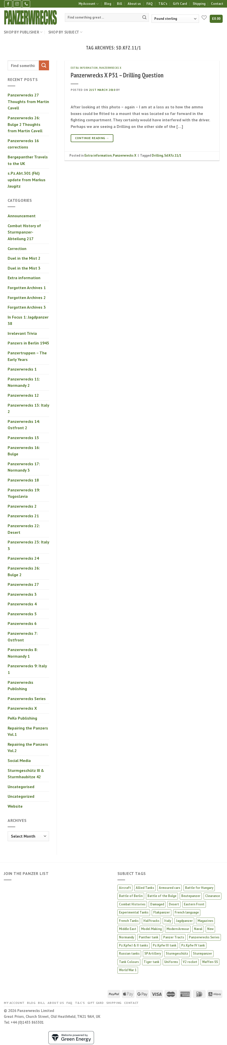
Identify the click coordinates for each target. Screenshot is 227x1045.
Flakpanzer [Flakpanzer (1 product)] (161, 912)
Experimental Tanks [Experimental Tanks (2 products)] (133, 912)
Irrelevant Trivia (22, 333)
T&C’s (162, 4)
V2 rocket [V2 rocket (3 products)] (190, 962)
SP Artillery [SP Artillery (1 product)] (152, 953)
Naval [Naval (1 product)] (198, 929)
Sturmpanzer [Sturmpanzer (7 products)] (202, 953)
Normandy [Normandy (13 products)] (126, 937)
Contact (217, 4)
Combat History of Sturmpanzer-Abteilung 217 (24, 232)
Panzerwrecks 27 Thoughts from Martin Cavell (28, 101)
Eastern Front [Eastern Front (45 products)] (194, 904)
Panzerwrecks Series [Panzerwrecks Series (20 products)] (204, 937)
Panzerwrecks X (22, 708)
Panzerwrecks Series (27, 698)
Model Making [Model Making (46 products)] (151, 929)
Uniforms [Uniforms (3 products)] (171, 962)
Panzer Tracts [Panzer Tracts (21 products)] (173, 937)
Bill (119, 4)
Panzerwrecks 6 (22, 623)
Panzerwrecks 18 (23, 480)
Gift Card (180, 4)
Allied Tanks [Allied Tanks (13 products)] (145, 888)
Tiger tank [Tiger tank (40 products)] (151, 962)
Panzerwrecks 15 (23, 437)
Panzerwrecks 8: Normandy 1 (23, 653)
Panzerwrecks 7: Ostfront (23, 636)
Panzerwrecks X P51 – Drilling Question (117, 75)
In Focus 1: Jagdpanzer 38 (28, 320)
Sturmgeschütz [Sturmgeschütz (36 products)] (177, 953)
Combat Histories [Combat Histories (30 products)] (132, 904)
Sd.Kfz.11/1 (172, 155)
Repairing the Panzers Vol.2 (28, 747)
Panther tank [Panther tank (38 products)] (148, 937)
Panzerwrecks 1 (22, 369)
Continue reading (92, 138)
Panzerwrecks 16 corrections (23, 144)
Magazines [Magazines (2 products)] (205, 921)
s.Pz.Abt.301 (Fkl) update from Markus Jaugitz (27, 180)
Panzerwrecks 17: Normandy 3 (24, 467)
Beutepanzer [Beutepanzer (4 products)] (190, 896)
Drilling (157, 155)
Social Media (19, 760)
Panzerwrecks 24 (23, 558)
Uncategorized (21, 796)
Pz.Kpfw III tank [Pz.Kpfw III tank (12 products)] (164, 945)
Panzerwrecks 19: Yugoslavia (24, 493)
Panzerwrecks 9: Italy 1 (27, 669)
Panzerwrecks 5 (22, 613)
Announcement (22, 215)
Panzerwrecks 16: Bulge (24, 451)
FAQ (149, 4)
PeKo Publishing (22, 718)
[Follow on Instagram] (17, 4)
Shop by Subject (65, 32)
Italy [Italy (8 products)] (167, 921)
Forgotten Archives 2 (27, 297)
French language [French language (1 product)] (187, 912)
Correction (17, 248)
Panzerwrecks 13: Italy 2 (28, 408)
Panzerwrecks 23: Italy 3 (28, 545)
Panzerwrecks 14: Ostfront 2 (24, 424)
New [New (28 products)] (210, 929)
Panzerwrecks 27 (23, 584)
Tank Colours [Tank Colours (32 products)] (129, 962)
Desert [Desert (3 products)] (174, 904)
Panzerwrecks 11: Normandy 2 (24, 382)
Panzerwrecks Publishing (20, 685)
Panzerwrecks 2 (22, 506)
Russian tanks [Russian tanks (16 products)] (129, 953)
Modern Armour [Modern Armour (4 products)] (178, 929)
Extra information (24, 277)
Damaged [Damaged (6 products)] (157, 904)
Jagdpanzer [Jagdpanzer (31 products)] (184, 921)
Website (15, 806)
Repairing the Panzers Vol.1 (28, 731)
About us (134, 4)
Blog (107, 4)
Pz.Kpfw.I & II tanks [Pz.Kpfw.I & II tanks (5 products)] (133, 945)
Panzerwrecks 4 (22, 603)
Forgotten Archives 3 (27, 307)
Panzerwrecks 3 (22, 594)
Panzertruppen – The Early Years (27, 356)
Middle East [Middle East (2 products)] (127, 929)
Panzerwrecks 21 (23, 515)
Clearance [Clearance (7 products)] (212, 896)
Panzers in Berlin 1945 (28, 342)
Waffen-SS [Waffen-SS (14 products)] (210, 962)
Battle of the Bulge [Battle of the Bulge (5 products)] (161, 896)
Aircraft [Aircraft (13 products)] (125, 888)
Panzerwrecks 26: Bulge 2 (24, 571)
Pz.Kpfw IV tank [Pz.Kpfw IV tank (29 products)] (193, 945)
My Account (89, 4)
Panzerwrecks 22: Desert (24, 529)
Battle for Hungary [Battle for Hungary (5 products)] (199, 888)
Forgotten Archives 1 (27, 287)
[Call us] (26, 4)
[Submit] (144, 17)
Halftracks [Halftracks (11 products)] (151, 921)
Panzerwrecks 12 (23, 395)
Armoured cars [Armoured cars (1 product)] (169, 888)
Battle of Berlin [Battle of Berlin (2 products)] (131, 896)
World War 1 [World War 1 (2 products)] (128, 970)
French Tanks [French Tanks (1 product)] (129, 921)
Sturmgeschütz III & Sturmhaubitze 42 (26, 773)
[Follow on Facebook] (8, 4)
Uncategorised (21, 786)
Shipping (199, 4)
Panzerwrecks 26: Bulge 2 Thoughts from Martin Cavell (25, 124)
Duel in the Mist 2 (24, 258)
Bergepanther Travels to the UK (28, 160)
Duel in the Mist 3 (24, 268)
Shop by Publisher (23, 32)
